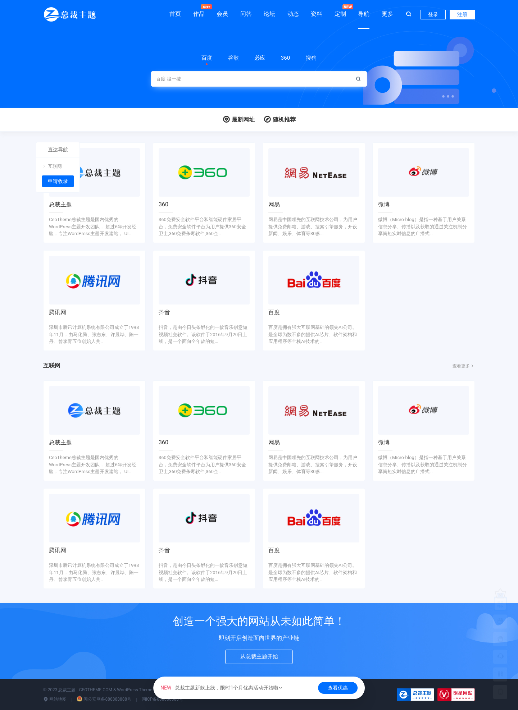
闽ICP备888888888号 (162, 699)
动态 (293, 13)
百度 (274, 312)
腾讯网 (57, 312)
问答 (246, 13)
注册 (462, 14)
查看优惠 (338, 688)
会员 (222, 13)
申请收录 (58, 181)
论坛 (269, 13)
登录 (433, 14)
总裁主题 (60, 204)
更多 (387, 13)
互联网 (52, 166)
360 (163, 204)
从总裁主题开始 (259, 657)
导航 (363, 13)
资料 (316, 13)
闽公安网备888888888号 (104, 699)
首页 (175, 13)
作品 (199, 10)
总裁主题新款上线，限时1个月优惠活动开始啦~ (221, 688)
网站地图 (55, 699)
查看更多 (464, 365)
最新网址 (238, 119)
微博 (384, 204)
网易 (274, 204)
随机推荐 (279, 119)
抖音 (164, 312)
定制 (340, 10)
